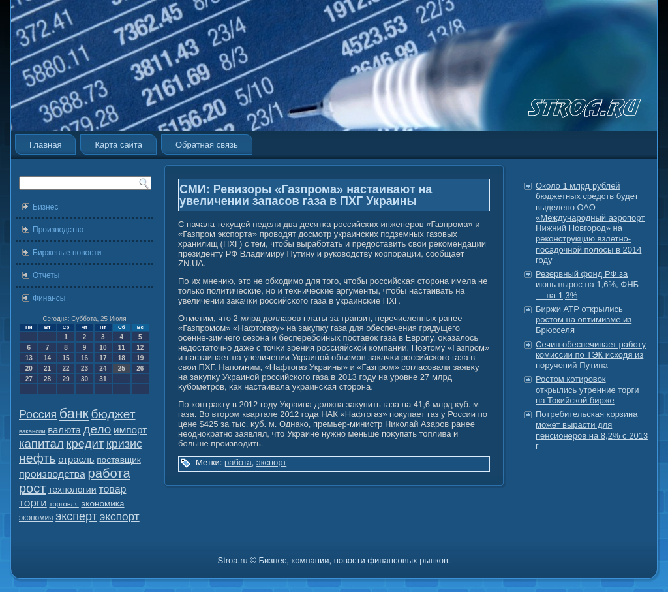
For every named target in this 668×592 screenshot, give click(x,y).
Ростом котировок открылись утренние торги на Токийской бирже (587, 389)
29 (65, 378)
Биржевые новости (67, 252)
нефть (37, 458)
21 (47, 368)
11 (121, 347)
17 (102, 358)
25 (121, 368)
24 (102, 368)
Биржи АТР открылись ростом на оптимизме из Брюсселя (583, 319)
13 (29, 358)
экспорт (120, 516)
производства (52, 474)
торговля (63, 504)
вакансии (32, 431)
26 (140, 368)
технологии (72, 489)
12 (140, 347)
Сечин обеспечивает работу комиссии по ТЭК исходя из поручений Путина (591, 355)
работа (109, 473)
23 (84, 368)
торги (33, 502)
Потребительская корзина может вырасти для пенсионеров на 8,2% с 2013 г (592, 430)
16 (84, 358)
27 (29, 378)
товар (112, 489)
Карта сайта (118, 144)
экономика (102, 503)
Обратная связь (206, 144)
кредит (85, 443)
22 (65, 368)
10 (102, 347)
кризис (124, 443)
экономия (36, 517)
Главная (45, 144)
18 (121, 358)
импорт (130, 429)
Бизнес (45, 206)
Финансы (49, 298)
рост (32, 488)
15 (65, 358)
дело (98, 429)
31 (102, 378)
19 (140, 358)
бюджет (113, 414)
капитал (41, 443)
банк (74, 414)
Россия (38, 414)
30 (84, 378)
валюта (64, 429)
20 (29, 368)
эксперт (76, 516)
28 (47, 378)
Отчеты (46, 275)
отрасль (76, 459)
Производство (58, 229)
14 (47, 358)
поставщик (119, 460)
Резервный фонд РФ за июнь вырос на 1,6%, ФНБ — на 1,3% (587, 284)
